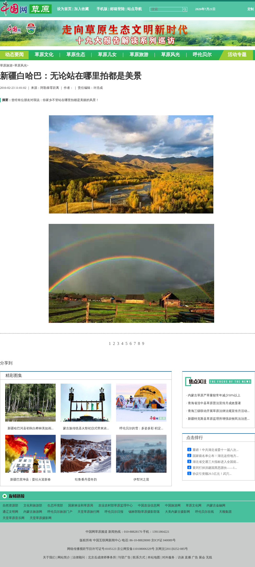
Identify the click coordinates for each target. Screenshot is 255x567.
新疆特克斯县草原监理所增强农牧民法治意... (219, 419)
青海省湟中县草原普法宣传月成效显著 (214, 403)
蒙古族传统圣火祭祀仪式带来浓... (86, 428)
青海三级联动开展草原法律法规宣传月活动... (219, 411)
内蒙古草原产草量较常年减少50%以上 (214, 395)
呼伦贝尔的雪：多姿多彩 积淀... (141, 428)
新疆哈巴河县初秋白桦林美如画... (31, 428)
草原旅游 (6, 65)
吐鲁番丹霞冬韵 (86, 479)
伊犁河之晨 (141, 479)
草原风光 (20, 65)
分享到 (6, 363)
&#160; (127, 30)
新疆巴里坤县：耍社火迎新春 (30, 479)
